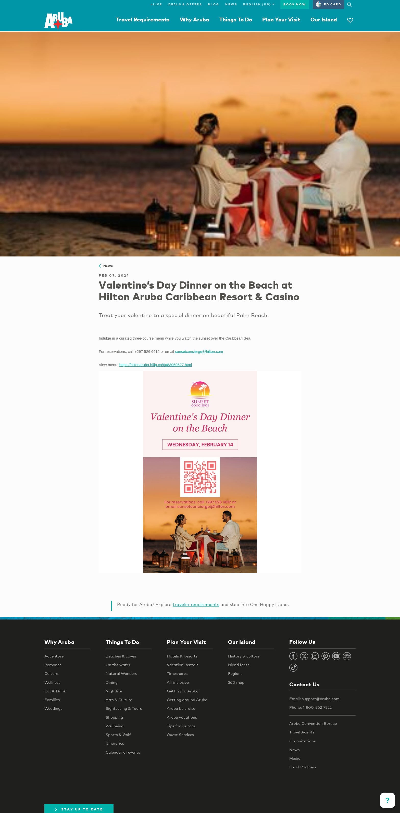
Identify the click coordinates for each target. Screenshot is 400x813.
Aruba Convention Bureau (313, 723)
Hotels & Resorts (182, 656)
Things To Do (235, 19)
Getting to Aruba (182, 691)
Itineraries (115, 743)
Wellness (52, 682)
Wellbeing (114, 726)
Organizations (302, 741)
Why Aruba (194, 19)
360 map (236, 682)
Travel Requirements (143, 19)
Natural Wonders (121, 673)
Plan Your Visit (281, 19)
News (231, 4)
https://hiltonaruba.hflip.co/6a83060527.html (155, 365)
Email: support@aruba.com (314, 698)
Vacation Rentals (182, 664)
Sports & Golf (118, 734)
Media (295, 758)
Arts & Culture (119, 699)
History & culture (243, 656)
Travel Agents (301, 732)
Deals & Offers (185, 4)
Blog (213, 4)
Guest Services (180, 734)
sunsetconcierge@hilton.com (199, 352)
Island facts (238, 664)
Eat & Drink (55, 691)
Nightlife (114, 691)
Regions (235, 673)
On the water (118, 664)
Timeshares (177, 673)
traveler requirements (196, 604)
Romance (52, 664)
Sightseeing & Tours (124, 708)
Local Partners (302, 767)
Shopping (114, 717)
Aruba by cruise (181, 708)
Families (52, 699)
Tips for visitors (181, 726)
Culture (51, 673)
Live (156, 4)
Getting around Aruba (187, 699)
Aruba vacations (182, 717)
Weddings (53, 708)
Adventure (54, 656)
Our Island (323, 19)
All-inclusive (178, 682)
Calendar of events (123, 752)
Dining (112, 682)
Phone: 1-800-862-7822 (310, 707)
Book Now (294, 4)
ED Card (328, 4)
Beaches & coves (121, 656)
